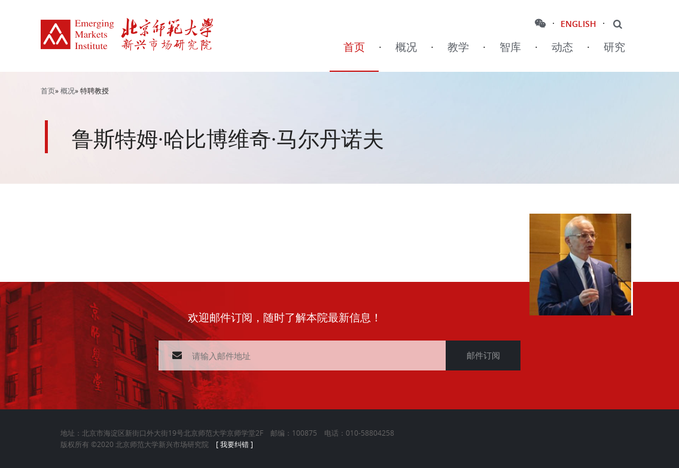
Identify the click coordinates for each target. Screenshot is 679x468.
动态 (562, 47)
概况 (406, 47)
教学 (458, 47)
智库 (510, 47)
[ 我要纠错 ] (234, 444)
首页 (354, 47)
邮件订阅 (483, 355)
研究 (614, 47)
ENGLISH (578, 23)
